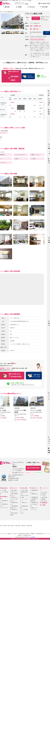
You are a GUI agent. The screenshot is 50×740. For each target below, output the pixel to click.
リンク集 (43, 495)
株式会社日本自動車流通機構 (24, 538)
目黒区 (5, 525)
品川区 (1, 525)
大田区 (8, 525)
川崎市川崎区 (18, 525)
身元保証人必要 (41, 39)
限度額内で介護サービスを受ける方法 (34, 504)
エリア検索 (3, 490)
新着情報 (43, 499)
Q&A (22, 513)
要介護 (35, 39)
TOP (0, 11)
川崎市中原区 (29, 525)
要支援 (32, 39)
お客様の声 (43, 493)
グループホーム (4, 507)
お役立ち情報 (44, 497)
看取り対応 (5, 132)
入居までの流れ (24, 490)
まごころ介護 (31, 537)
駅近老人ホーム (14, 497)
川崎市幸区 (23, 525)
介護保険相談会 (34, 497)
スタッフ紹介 (44, 492)
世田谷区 (12, 525)
